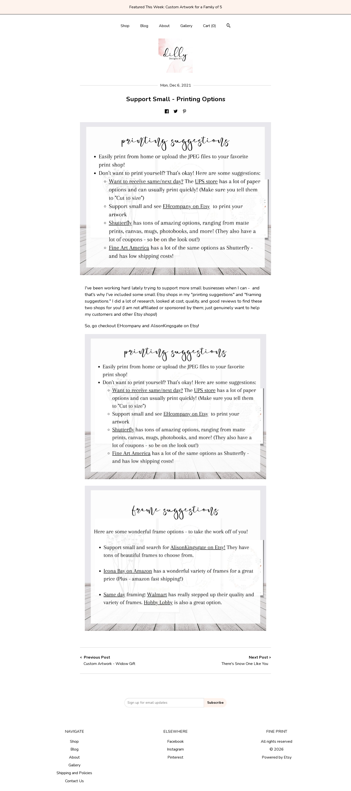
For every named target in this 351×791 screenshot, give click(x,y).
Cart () (209, 26)
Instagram (175, 749)
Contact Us (74, 781)
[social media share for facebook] (167, 111)
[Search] (228, 26)
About (164, 26)
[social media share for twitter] (176, 111)
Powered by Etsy (277, 757)
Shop (125, 26)
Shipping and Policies (74, 773)
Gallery (186, 26)
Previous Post (128, 660)
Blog (144, 26)
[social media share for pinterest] (184, 111)
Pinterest (175, 757)
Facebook (175, 741)
